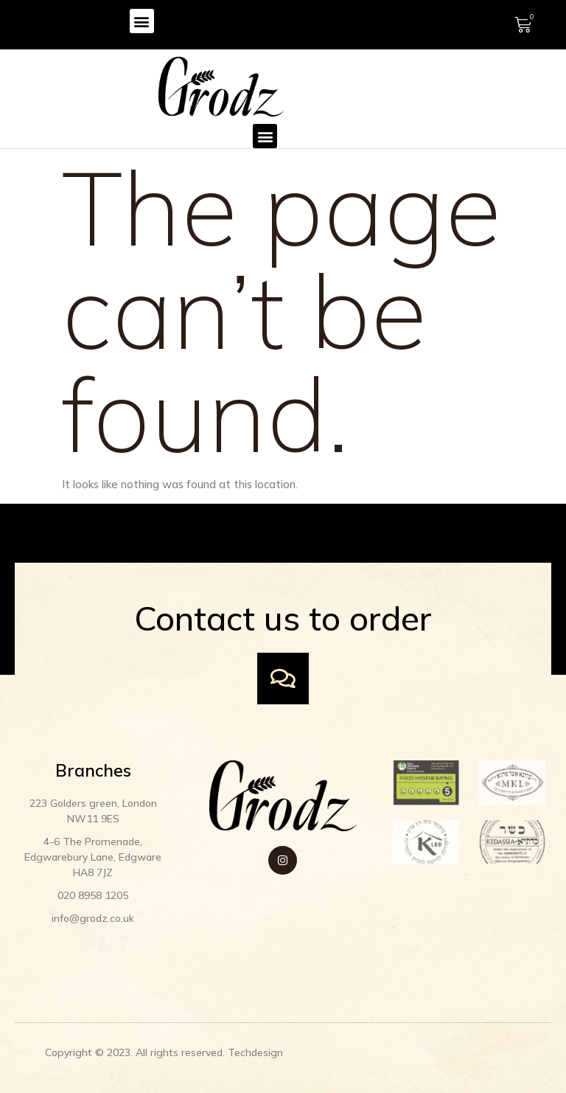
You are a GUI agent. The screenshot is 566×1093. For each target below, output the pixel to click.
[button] (142, 21)
